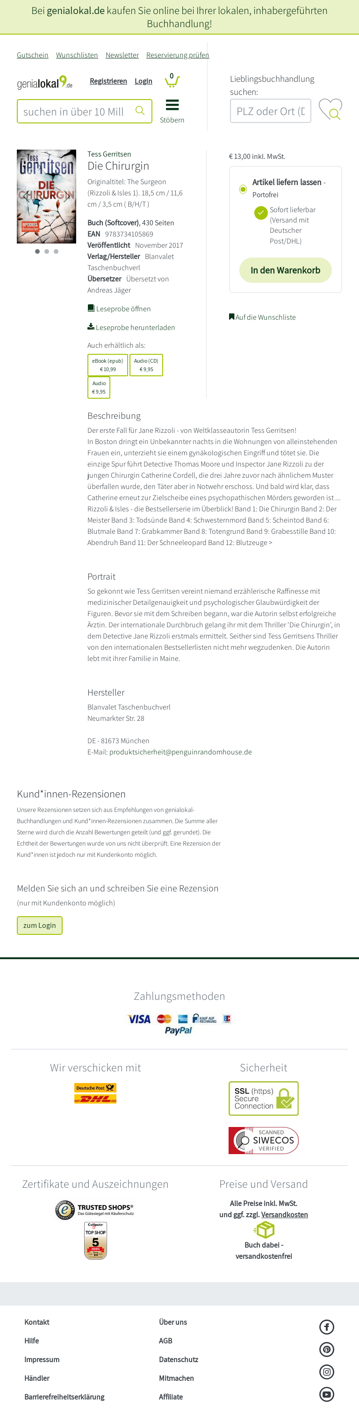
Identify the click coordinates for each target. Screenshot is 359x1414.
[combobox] (73, 111)
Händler (36, 1378)
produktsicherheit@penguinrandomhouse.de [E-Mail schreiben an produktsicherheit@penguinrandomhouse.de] (180, 752)
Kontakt (36, 1322)
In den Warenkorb (285, 270)
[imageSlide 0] (37, 251)
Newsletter (122, 55)
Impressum (41, 1359)
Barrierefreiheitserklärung (64, 1397)
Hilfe (31, 1341)
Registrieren (108, 81)
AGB (165, 1341)
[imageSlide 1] (46, 251)
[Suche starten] (140, 111)
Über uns (173, 1322)
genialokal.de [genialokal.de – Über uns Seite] (76, 10)
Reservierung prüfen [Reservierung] (177, 55)
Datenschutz (178, 1359)
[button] (172, 115)
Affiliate (171, 1397)
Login (143, 81)
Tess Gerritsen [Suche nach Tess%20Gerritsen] (109, 154)
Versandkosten (284, 1215)
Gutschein (33, 55)
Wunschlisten (77, 55)
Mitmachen (176, 1378)
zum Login (39, 925)
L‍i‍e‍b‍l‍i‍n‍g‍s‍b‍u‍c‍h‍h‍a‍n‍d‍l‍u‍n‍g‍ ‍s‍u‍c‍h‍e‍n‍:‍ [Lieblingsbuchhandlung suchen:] (272, 85)
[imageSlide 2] (56, 251)
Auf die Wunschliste (262, 317)
